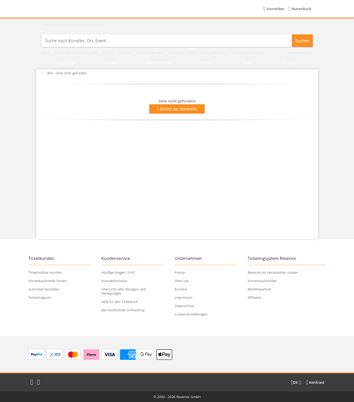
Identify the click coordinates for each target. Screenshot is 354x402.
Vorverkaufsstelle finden (47, 280)
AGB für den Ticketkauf (119, 301)
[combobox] (167, 40)
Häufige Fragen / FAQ (118, 272)
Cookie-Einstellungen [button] (191, 314)
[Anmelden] (274, 9)
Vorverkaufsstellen (262, 280)
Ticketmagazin (39, 297)
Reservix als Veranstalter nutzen (273, 272)
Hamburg (62, 52)
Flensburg (221, 52)
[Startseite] (74, 8)
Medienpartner (259, 289)
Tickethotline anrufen (45, 272)
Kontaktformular (114, 280)
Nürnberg (177, 52)
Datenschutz (184, 305)
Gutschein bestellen (44, 289)
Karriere (181, 289)
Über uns (182, 280)
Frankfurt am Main (151, 52)
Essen (192, 52)
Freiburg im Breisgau (248, 52)
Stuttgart (108, 52)
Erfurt (205, 52)
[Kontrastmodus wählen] (315, 382)
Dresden (126, 52)
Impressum (184, 297)
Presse (180, 272)
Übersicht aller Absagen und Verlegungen (123, 291)
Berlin (46, 52)
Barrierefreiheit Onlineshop (123, 310)
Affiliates (254, 297)
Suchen (302, 41)
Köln (95, 52)
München (80, 52)
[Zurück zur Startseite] (42, 73)
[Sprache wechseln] (296, 382)
